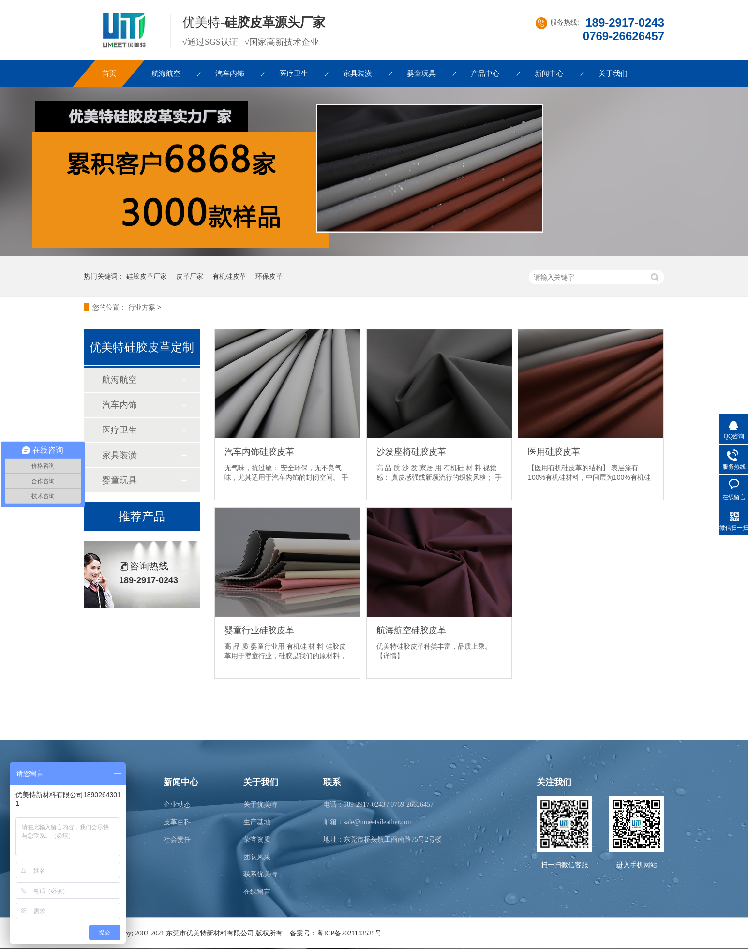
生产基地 (256, 822)
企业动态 (177, 804)
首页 (109, 73)
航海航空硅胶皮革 (411, 630)
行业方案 (141, 307)
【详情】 (390, 656)
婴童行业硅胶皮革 (259, 630)
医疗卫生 (293, 73)
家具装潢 (357, 73)
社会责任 (177, 839)
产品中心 (485, 73)
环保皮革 (269, 276)
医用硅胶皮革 (554, 452)
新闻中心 (549, 73)
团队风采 (256, 856)
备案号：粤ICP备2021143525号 (335, 933)
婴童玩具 (421, 73)
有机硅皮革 (229, 276)
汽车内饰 (229, 73)
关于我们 (613, 73)
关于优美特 (260, 804)
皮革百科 (177, 822)
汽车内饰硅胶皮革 (259, 452)
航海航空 (165, 73)
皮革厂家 (189, 276)
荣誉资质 (256, 839)
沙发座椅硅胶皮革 (411, 452)
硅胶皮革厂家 (146, 276)
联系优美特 (260, 874)
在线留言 (256, 891)
